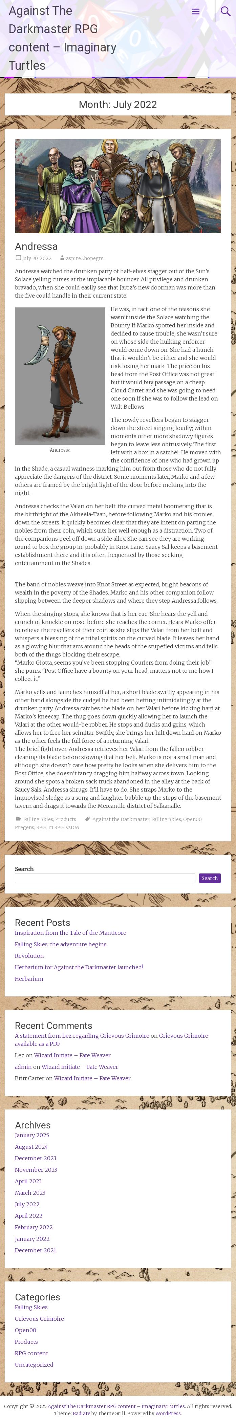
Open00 (192, 819)
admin (23, 1066)
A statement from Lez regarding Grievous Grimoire (82, 1035)
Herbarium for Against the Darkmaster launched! (79, 967)
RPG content (31, 1353)
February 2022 (34, 1227)
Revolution (29, 955)
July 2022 (27, 1204)
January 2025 (32, 1135)
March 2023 (30, 1192)
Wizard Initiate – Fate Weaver (72, 1055)
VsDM (72, 827)
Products (65, 819)
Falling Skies (38, 819)
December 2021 (35, 1250)
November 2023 (36, 1169)
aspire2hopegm (85, 258)
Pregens (24, 827)
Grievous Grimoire (39, 1318)
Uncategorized (34, 1364)
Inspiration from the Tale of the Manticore (70, 932)
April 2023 (28, 1181)
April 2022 (29, 1215)
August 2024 (31, 1146)
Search (24, 869)
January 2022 (32, 1238)
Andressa (36, 246)
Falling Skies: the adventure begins (61, 944)
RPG (41, 827)
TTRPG (56, 827)
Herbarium (29, 978)
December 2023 (35, 1158)
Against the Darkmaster (120, 819)
